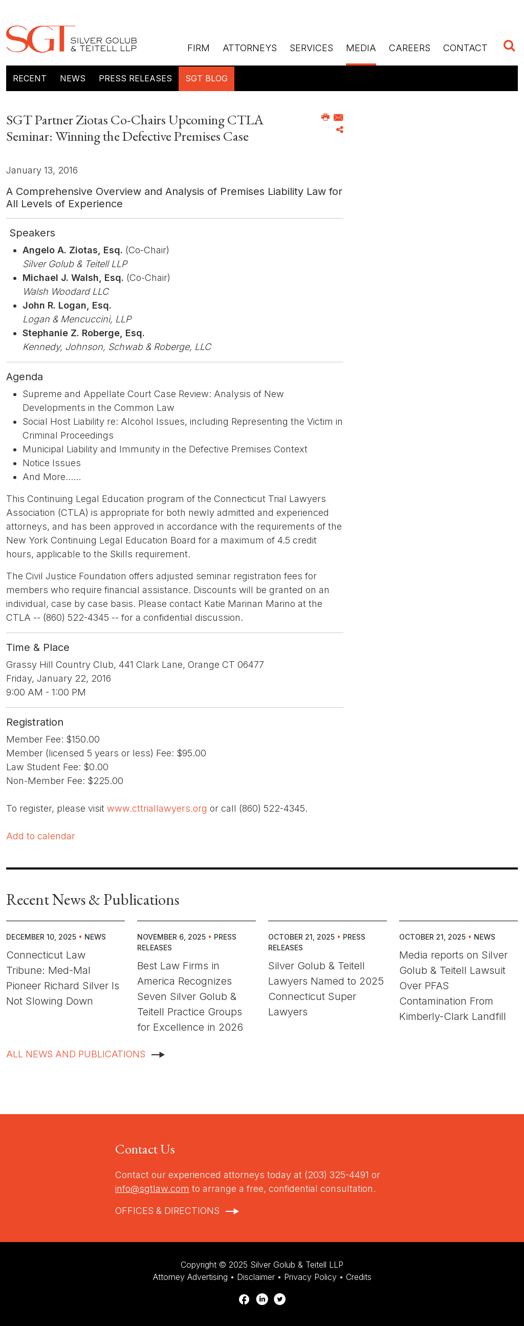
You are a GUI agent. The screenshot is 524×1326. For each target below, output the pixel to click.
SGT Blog (206, 78)
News (72, 78)
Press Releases (135, 78)
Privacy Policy (310, 1277)
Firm (198, 47)
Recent (30, 78)
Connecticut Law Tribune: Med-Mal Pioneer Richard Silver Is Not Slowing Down (62, 978)
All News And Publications (75, 1054)
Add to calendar (40, 836)
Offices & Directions (167, 1210)
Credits (359, 1277)
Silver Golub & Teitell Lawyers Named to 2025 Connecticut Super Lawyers (326, 989)
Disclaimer (256, 1277)
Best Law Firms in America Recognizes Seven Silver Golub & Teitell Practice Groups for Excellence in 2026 (190, 996)
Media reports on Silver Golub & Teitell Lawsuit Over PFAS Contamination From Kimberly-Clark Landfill (453, 986)
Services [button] (311, 47)
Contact (465, 47)
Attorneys (250, 47)
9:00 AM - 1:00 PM (46, 692)
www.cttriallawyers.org (155, 808)
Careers (409, 47)
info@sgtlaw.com (152, 1188)
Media (361, 47)
